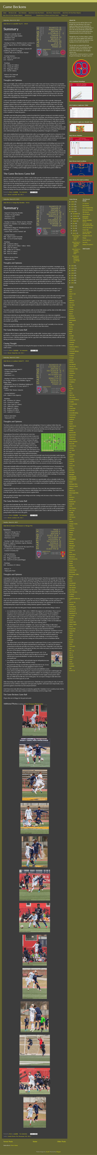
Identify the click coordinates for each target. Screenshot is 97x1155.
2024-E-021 (72, 294)
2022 (72, 211)
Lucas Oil (71, 465)
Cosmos (71, 355)
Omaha (71, 521)
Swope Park (72, 628)
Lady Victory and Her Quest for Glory (88, 224)
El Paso (71, 375)
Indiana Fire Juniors (88, 244)
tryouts (71, 642)
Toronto (71, 639)
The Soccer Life (12, 12)
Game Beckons (14, 7)
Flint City (71, 395)
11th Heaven (86, 212)
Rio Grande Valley (74, 574)
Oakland (71, 515)
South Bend (72, 606)
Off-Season (72, 517)
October (75, 216)
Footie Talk (85, 230)
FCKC (71, 386)
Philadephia (72, 539)
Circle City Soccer (87, 227)
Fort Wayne (72, 397)
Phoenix (71, 541)
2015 (72, 280)
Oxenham (71, 528)
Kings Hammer (73, 441)
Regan (71, 563)
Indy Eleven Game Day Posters (36, 12)
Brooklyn (71, 324)
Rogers (71, 576)
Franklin (71, 402)
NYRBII (71, 512)
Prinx (70, 552)
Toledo (71, 635)
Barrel (71, 313)
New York (72, 510)
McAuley (71, 470)
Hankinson (72, 417)
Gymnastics (72, 415)
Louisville (14, 194)
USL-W (71, 655)
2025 (72, 204)
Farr (70, 384)
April (74, 230)
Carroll (9, 1136)
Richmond (72, 572)
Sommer (71, 604)
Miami (71, 482)
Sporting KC (72, 611)
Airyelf (47, 1151)
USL (19, 194)
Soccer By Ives (87, 240)
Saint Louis (72, 585)
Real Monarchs (73, 559)
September (76, 218)
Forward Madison (74, 399)
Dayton (71, 360)
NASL (70, 506)
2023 (72, 209)
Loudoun (14, 517)
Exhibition (72, 382)
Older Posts (61, 1141)
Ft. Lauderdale (73, 404)
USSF (70, 661)
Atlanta (71, 307)
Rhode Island (72, 570)
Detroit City (72, 366)
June (74, 226)
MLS (70, 495)
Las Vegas (72, 450)
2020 (72, 268)
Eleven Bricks (86, 214)
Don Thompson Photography (34, 704)
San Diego (72, 590)
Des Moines (72, 364)
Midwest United (73, 486)
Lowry (71, 463)
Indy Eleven (86, 205)
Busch (71, 329)
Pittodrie (71, 543)
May (74, 228)
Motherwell (72, 501)
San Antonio (72, 587)
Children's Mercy (74, 347)
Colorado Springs (74, 351)
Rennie (71, 565)
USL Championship (88, 207)
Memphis (71, 474)
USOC (71, 659)
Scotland (71, 594)
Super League (73, 624)
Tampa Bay (15, 353)
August (75, 221)
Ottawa (71, 526)
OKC (70, 519)
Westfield (71, 666)
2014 (72, 283)
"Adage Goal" (64, 15)
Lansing (71, 448)
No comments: (23, 192)
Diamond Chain (73, 369)
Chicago (71, 344)
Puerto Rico (72, 554)
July (74, 223)
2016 (72, 278)
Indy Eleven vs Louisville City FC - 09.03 (16, 24)
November (75, 213)
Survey (71, 626)
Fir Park (71, 388)
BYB (70, 333)
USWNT (71, 664)
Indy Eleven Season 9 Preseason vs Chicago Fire (18, 526)
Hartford (71, 419)
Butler (71, 331)
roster (71, 581)
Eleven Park (72, 380)
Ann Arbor (72, 305)
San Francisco (73, 592)
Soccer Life (72, 602)
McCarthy (72, 472)
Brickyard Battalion (88, 210)
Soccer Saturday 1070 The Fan (87, 232)
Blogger (58, 1151)
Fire (17, 1136)
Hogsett (71, 428)
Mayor (71, 468)
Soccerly (85, 242)
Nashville (71, 504)
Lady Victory (72, 446)
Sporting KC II (73, 613)
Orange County (73, 523)
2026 (72, 202)
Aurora (71, 311)
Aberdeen (71, 300)
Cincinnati (72, 349)
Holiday (71, 430)
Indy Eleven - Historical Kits (53, 12)
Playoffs (71, 548)
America (71, 302)
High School (72, 426)
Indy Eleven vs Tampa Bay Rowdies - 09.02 (16, 202)
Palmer (71, 532)
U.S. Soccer (86, 203)
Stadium (71, 617)
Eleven (9, 194)
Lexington (72, 454)
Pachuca (71, 530)
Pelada (71, 534)
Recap (71, 561)
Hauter (71, 421)
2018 (72, 273)
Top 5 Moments (22, 12)
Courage (71, 357)
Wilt (70, 668)
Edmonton (72, 373)
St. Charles (72, 615)
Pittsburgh (72, 545)
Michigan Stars (73, 484)
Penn (70, 537)
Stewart (71, 620)
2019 (72, 270)
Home (4, 12)
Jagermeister (72, 435)
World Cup (72, 670)
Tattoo (71, 633)
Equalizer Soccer (87, 235)
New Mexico (72, 508)
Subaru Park (72, 622)
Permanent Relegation (85, 217)
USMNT (71, 657)
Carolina (71, 335)
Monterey (71, 497)
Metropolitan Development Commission (72, 478)
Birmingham (72, 320)
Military (71, 488)
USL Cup (71, 650)
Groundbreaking (73, 413)
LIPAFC (71, 457)
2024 (72, 206)
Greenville (72, 410)
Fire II (70, 393)
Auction (71, 309)
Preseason (21, 1136)
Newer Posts (8, 1141)
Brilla (70, 322)
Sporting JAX (72, 609)
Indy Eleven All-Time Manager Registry (13, 15)
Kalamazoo (72, 437)
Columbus (72, 353)
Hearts (71, 424)
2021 (72, 265)
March (75, 233)
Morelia (71, 499)
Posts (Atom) (14, 1145)
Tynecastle (72, 646)
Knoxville (71, 443)
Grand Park (72, 408)
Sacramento (72, 583)
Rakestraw (72, 557)
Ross (70, 579)
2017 (72, 275)
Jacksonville (72, 432)
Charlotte (71, 342)
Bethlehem (72, 318)
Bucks (71, 327)
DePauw (71, 362)
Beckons (71, 316)
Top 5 (70, 637)
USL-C (22, 194)
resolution (72, 567)
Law (70, 452)
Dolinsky (71, 371)
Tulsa (70, 644)
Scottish (71, 596)
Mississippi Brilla (73, 493)
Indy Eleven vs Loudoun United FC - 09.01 (16, 361)
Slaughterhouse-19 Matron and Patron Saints (47, 15)
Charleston (72, 340)
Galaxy (71, 406)
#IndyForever (28, 15)
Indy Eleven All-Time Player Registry (72, 12)
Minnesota (72, 490)
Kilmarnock (72, 439)
